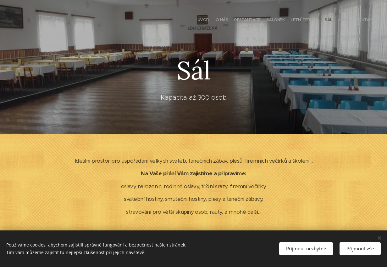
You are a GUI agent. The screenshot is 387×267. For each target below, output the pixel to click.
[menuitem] (331, 20)
